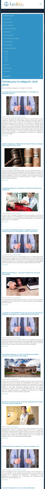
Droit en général (7, 18)
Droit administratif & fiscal (22, 48)
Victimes (23, 60)
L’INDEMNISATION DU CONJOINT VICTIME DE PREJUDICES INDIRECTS (22, 189)
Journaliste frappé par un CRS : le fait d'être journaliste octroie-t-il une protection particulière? (20, 355)
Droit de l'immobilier (22, 25)
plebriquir (15, 169)
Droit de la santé (22, 68)
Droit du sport (22, 71)
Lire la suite (5, 135)
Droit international (22, 45)
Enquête (23, 54)
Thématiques (22, 16)
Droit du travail (22, 31)
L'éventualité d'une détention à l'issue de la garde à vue (20, 446)
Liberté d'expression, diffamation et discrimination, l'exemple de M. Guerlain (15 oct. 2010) (22, 144)
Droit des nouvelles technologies (22, 38)
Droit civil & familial (22, 22)
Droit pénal (22, 51)
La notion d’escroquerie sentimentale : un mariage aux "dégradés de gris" (20, 92)
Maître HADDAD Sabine (19, 117)
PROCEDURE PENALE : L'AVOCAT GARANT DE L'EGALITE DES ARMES (21, 273)
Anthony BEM (16, 213)
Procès (5, 56)
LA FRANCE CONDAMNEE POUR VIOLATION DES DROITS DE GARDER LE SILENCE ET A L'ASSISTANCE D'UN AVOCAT (22, 313)
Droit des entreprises (22, 35)
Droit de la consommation (22, 28)
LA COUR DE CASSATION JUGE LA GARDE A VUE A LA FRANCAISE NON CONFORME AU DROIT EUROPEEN (20, 230)
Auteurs (23, 58)
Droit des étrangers (22, 41)
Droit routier (22, 64)
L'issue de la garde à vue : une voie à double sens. (18, 488)
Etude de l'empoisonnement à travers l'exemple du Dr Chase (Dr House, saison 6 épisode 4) (22, 402)
